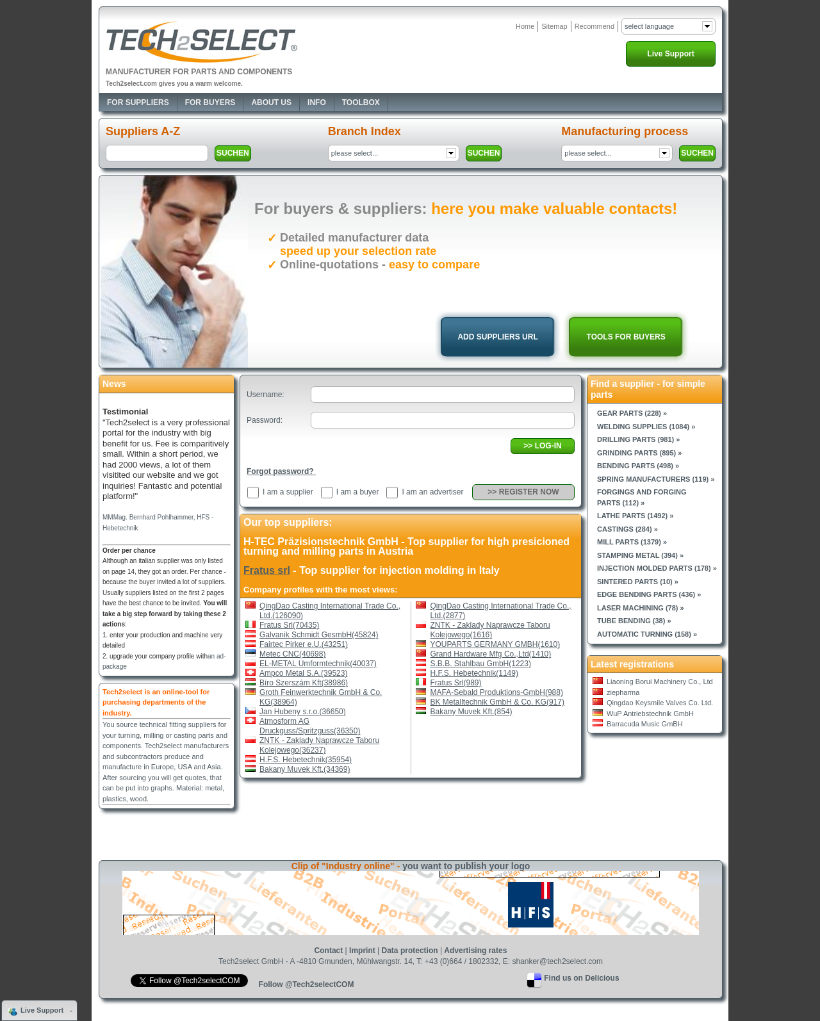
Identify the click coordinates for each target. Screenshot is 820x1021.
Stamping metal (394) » (640, 555)
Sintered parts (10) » (637, 581)
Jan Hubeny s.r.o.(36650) (302, 711)
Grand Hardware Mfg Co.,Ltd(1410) (491, 653)
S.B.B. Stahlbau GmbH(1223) (480, 663)
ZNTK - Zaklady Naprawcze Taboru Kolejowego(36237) (319, 745)
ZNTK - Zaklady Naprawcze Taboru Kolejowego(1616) (490, 630)
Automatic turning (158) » (647, 634)
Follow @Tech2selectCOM (306, 984)
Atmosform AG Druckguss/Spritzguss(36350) (309, 726)
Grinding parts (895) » (639, 453)
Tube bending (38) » (634, 621)
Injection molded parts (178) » (657, 568)
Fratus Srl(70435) (289, 625)
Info (317, 102)
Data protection (410, 950)
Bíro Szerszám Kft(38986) (303, 682)
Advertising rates (475, 950)
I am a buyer (357, 491)
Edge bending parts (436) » (649, 594)
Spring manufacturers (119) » (655, 479)
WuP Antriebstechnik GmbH (650, 713)
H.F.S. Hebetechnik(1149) (474, 673)
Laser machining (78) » (640, 608)
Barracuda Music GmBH (645, 724)
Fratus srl (266, 570)
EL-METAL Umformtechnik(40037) (318, 663)
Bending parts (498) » (638, 466)
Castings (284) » (627, 529)
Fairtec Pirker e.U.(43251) (303, 644)
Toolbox (361, 102)
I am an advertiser (432, 491)
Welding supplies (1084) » (646, 426)
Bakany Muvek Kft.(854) (471, 711)
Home (525, 26)
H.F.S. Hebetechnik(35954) (305, 759)
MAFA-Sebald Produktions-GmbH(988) (496, 692)
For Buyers (210, 102)
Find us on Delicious (581, 978)
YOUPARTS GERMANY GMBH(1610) (495, 644)
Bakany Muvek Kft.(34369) (304, 769)
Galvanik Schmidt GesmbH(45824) (318, 634)
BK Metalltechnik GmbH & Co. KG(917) (497, 702)
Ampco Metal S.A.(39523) (303, 673)
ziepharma (623, 692)
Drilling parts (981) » (638, 439)
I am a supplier (288, 491)
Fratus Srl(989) (456, 682)
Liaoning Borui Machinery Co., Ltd (660, 681)
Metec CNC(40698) (292, 653)
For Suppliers (138, 102)
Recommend (594, 26)
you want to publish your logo (466, 866)
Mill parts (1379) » (632, 542)
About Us (271, 102)
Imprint (362, 950)
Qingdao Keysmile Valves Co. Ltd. (660, 703)
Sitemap (554, 26)
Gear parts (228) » (632, 413)
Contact (329, 950)
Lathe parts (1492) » (635, 515)
